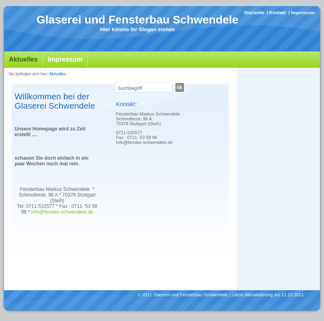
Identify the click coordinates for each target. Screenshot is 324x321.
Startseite (254, 12)
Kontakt (277, 12)
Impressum (303, 12)
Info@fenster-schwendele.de (62, 212)
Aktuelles (23, 59)
